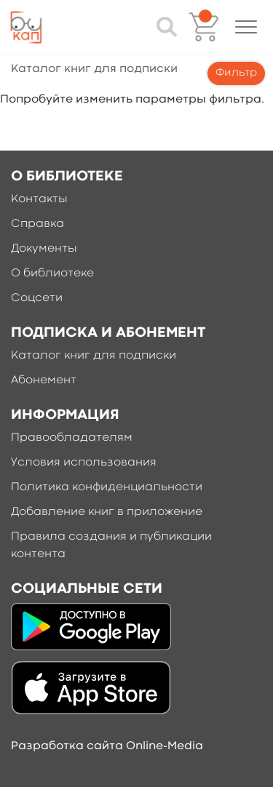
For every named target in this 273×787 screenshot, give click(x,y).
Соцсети (37, 298)
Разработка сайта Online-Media (107, 746)
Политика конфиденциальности (106, 487)
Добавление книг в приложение (106, 512)
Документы (44, 249)
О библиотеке (52, 273)
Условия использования (84, 463)
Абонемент (43, 380)
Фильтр (236, 73)
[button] (246, 27)
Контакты (39, 199)
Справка (37, 224)
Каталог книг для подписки (93, 356)
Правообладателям (71, 438)
